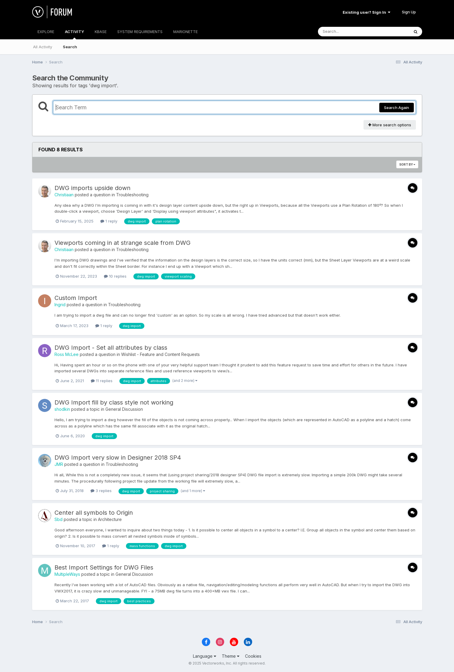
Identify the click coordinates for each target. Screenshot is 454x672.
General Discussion (124, 409)
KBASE (101, 31)
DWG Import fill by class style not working (113, 402)
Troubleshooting (132, 194)
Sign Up (409, 12)
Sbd (58, 519)
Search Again (396, 107)
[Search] (347, 31)
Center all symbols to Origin (93, 512)
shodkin (62, 409)
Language (204, 656)
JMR (58, 464)
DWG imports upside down (92, 188)
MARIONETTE (185, 31)
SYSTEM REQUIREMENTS (140, 31)
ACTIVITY (74, 34)
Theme (230, 656)
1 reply (108, 221)
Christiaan (64, 194)
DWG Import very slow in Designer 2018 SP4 (117, 457)
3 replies (101, 490)
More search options (389, 124)
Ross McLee (66, 354)
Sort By (407, 164)
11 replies (102, 380)
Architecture (110, 519)
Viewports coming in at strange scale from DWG (122, 242)
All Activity (42, 46)
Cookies (253, 656)
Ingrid (59, 304)
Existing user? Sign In (366, 12)
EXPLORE (46, 31)
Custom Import (75, 297)
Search (70, 46)
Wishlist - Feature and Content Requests (160, 354)
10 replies (115, 276)
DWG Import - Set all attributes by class (110, 347)
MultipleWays (67, 574)
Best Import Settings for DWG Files (103, 567)
